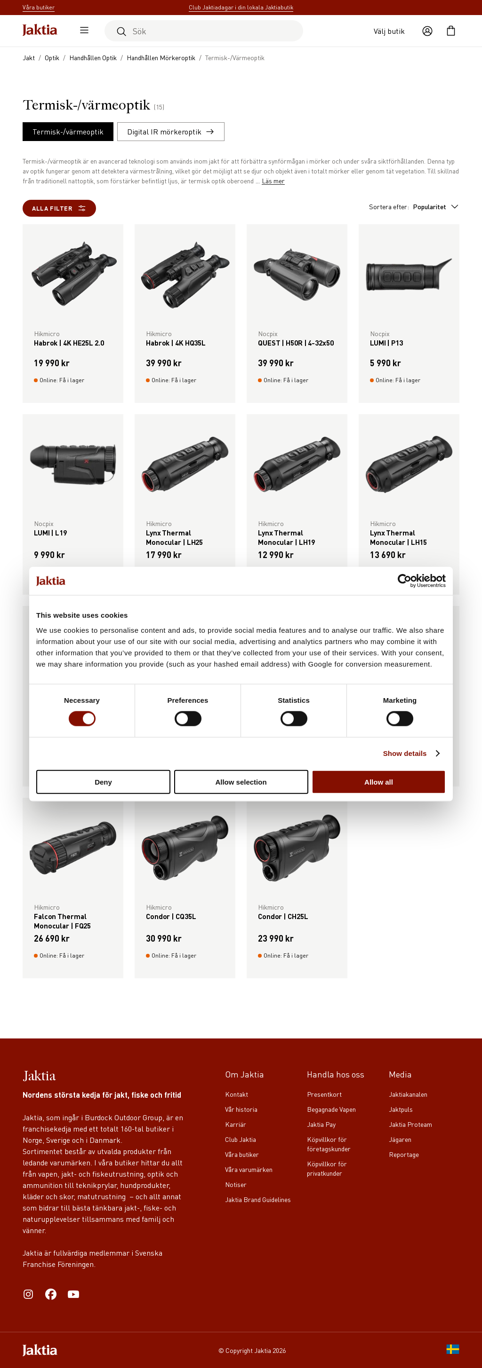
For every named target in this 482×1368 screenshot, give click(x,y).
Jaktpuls (401, 1109)
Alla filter (59, 208)
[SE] (452, 1350)
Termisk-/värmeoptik (68, 131)
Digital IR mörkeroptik (171, 131)
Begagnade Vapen (331, 1109)
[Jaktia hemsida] (40, 31)
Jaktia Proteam (410, 1124)
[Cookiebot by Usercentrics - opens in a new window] (404, 581)
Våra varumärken (249, 1169)
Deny (103, 782)
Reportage (404, 1154)
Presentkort (324, 1094)
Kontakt (236, 1094)
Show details (405, 753)
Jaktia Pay (321, 1124)
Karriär (235, 1124)
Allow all (378, 782)
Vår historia (241, 1109)
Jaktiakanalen (408, 1094)
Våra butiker (242, 1154)
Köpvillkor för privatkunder (327, 1168)
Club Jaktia (240, 1139)
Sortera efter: (414, 206)
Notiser (236, 1184)
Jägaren (400, 1139)
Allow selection (240, 782)
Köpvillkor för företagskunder (329, 1144)
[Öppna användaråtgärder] (427, 31)
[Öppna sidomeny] (82, 31)
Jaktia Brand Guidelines (258, 1199)
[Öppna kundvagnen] (450, 31)
